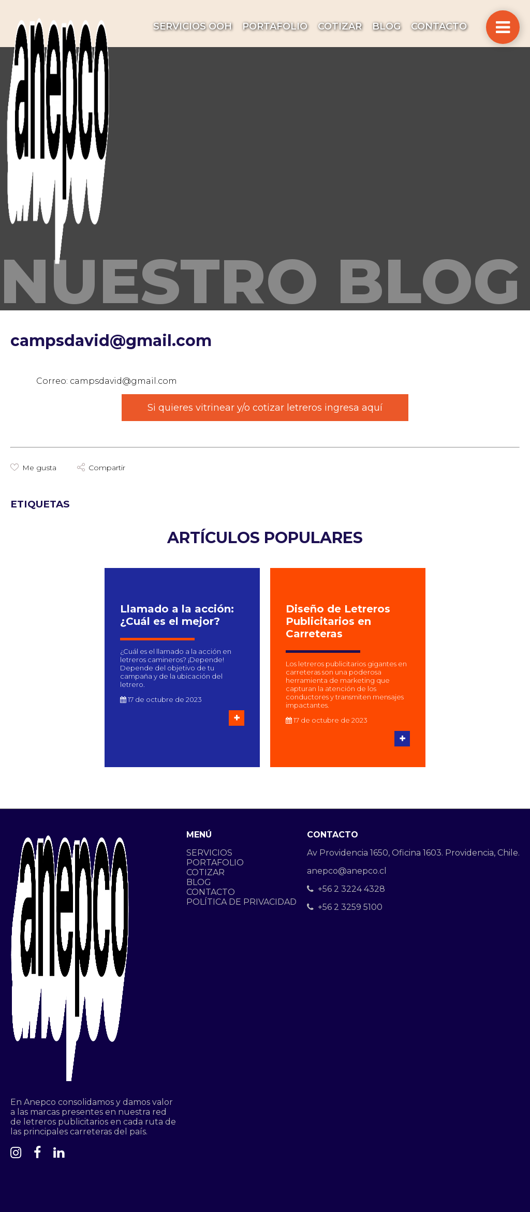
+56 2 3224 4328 (346, 889)
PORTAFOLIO (274, 26)
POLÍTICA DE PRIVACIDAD (241, 902)
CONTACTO (439, 26)
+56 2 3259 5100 (344, 907)
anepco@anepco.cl (347, 871)
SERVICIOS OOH (192, 26)
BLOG (386, 26)
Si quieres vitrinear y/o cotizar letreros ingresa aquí (265, 407)
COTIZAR (340, 26)
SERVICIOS (209, 853)
